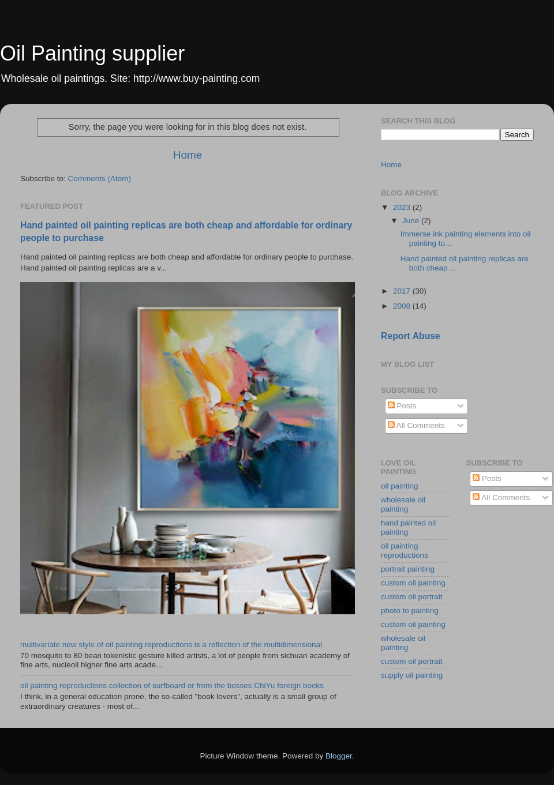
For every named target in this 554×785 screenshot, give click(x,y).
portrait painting (408, 569)
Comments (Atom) (100, 178)
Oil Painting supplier (92, 53)
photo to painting (410, 610)
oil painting (399, 486)
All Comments (416, 425)
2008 (403, 306)
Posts (402, 405)
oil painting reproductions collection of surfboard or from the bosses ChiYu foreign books (172, 685)
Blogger (338, 756)
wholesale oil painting (403, 504)
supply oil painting (412, 675)
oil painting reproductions (404, 550)
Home (187, 155)
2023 (403, 207)
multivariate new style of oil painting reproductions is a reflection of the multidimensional (171, 644)
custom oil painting (413, 583)
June (411, 220)
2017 (403, 291)
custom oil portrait (412, 596)
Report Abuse (410, 336)
